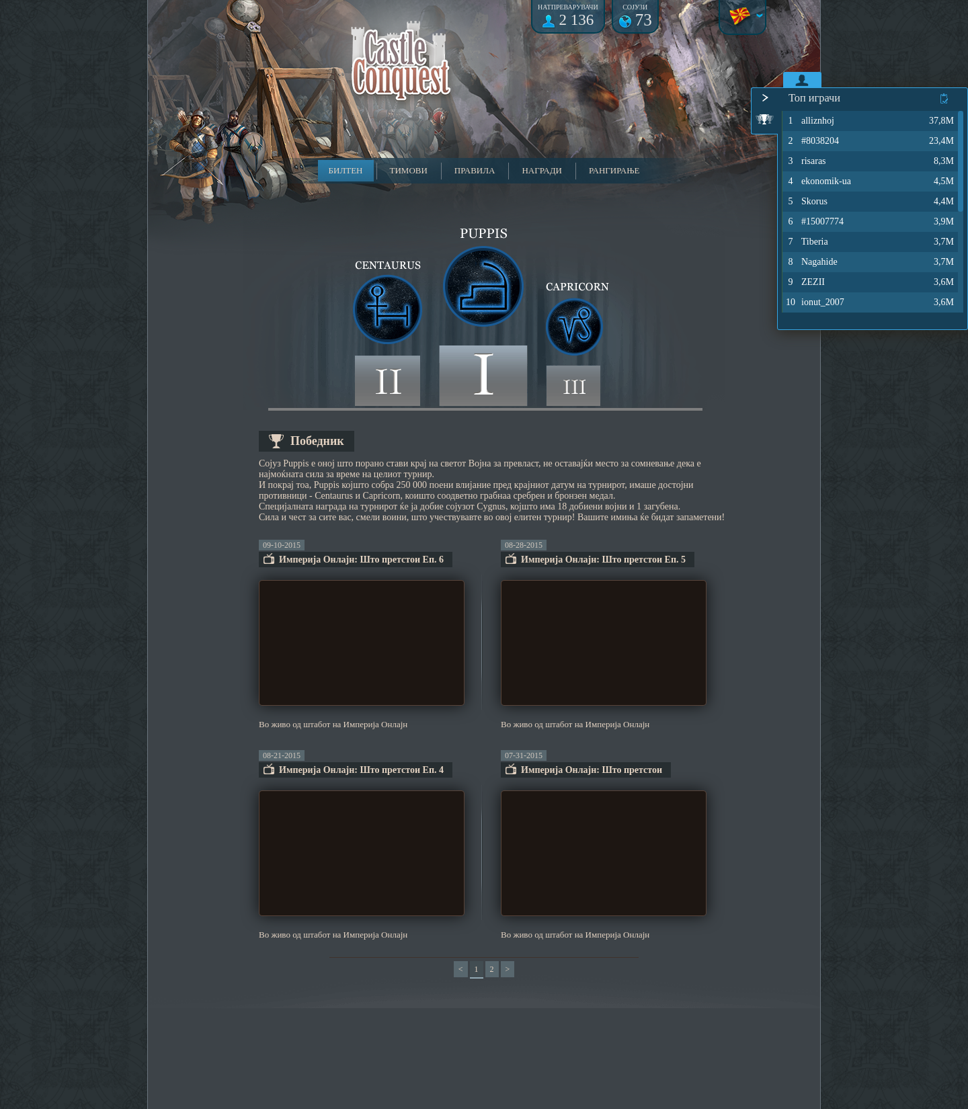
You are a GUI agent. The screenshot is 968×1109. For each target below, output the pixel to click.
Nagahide (811, 262)
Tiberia (806, 242)
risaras (805, 161)
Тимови (409, 170)
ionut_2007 (814, 302)
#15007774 (814, 222)
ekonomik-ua (817, 181)
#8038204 (811, 141)
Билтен (346, 170)
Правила (474, 170)
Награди (542, 170)
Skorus (806, 202)
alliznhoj (809, 121)
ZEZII (804, 282)
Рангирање (614, 170)
